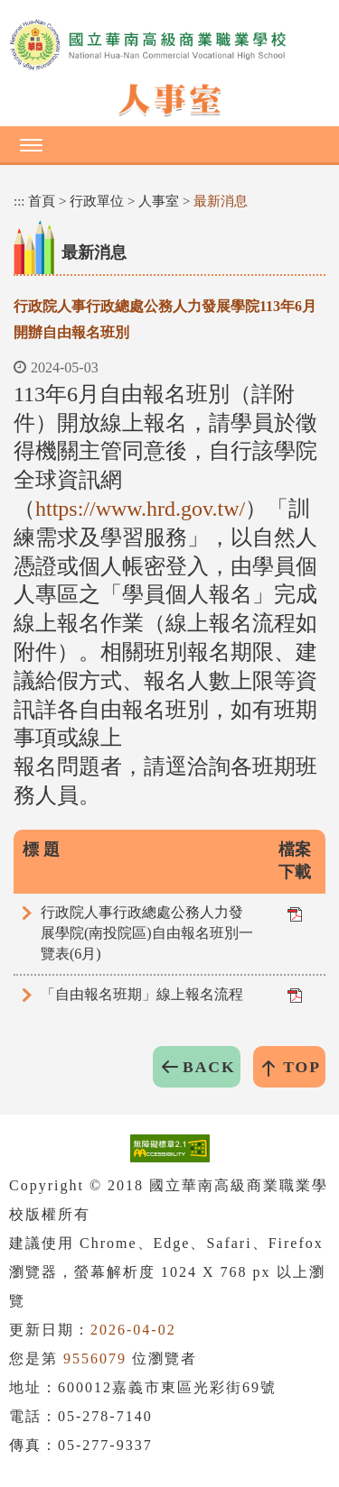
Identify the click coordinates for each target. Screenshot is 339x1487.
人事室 (158, 201)
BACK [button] (209, 1067)
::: (19, 201)
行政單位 (97, 201)
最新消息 (220, 201)
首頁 (41, 201)
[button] (169, 144)
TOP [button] (302, 1067)
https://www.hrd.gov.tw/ (140, 508)
